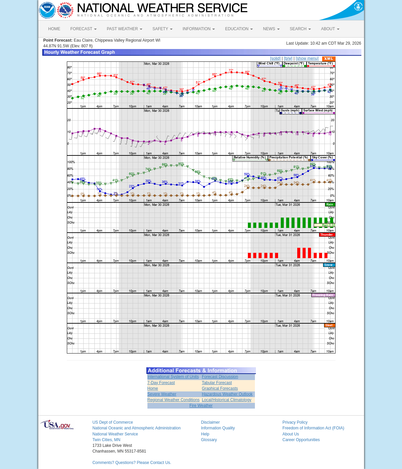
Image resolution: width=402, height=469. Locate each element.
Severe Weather (162, 394)
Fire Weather (201, 405)
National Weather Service (115, 434)
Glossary (209, 439)
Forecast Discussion (220, 376)
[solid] (275, 58)
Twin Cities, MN (106, 439)
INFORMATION (199, 29)
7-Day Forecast (161, 382)
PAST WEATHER (124, 29)
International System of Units (173, 376)
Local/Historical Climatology (226, 399)
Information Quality (218, 428)
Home (152, 388)
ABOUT (330, 29)
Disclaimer (210, 422)
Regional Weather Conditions (173, 399)
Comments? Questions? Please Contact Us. (131, 462)
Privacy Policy (295, 422)
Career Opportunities (301, 439)
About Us (290, 434)
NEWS (271, 29)
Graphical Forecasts (220, 388)
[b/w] (288, 58)
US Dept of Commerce (112, 422)
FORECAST (84, 29)
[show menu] (307, 58)
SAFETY (162, 29)
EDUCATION (239, 29)
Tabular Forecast (217, 382)
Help (205, 434)
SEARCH (300, 29)
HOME (54, 29)
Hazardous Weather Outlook (227, 394)
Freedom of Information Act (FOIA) (313, 428)
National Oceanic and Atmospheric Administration (136, 428)
